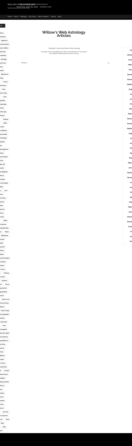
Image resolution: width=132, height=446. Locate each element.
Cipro (5, 97)
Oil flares (6, 273)
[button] (109, 63)
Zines (4, 427)
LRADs (5, 220)
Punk (4, 325)
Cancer (5, 82)
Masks (7, 232)
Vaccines (5, 412)
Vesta (7, 419)
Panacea (4, 280)
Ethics (5, 123)
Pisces (7, 284)
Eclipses (5, 119)
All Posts (24, 63)
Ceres (3, 89)
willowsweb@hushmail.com (36, 4)
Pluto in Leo (5, 299)
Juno (5, 190)
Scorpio (6, 370)
